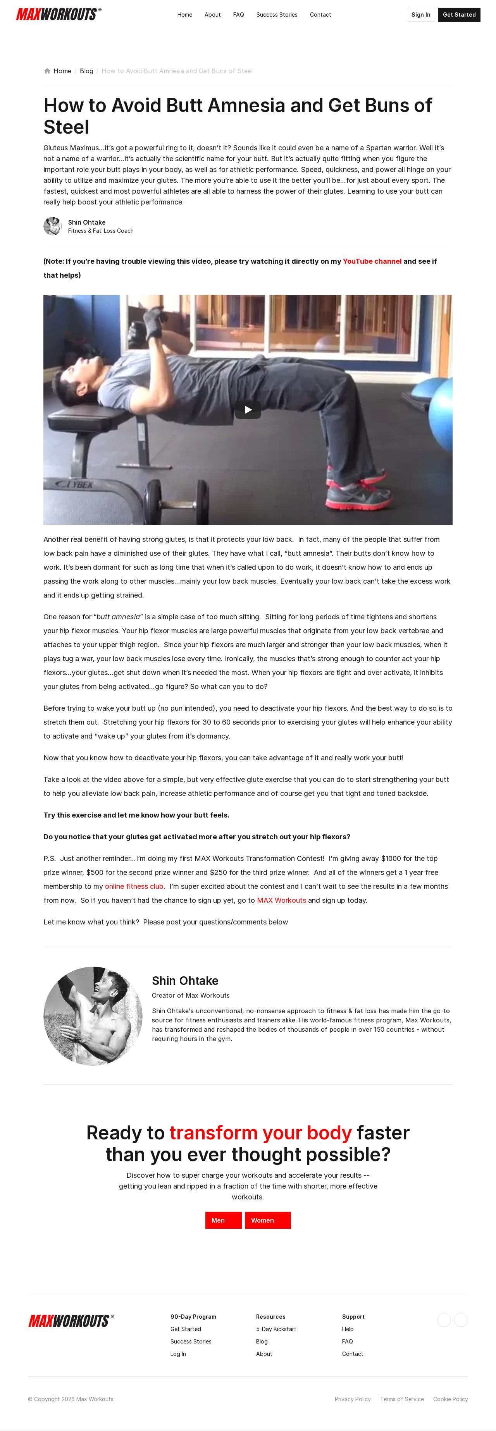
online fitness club (134, 886)
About (264, 1353)
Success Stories (191, 1341)
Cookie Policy (450, 1399)
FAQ (347, 1341)
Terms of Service (402, 1399)
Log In (178, 1353)
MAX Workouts (281, 900)
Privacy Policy (353, 1399)
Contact (352, 1353)
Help (348, 1329)
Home (62, 71)
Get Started (185, 1329)
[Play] (248, 409)
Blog (86, 71)
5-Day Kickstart (276, 1329)
